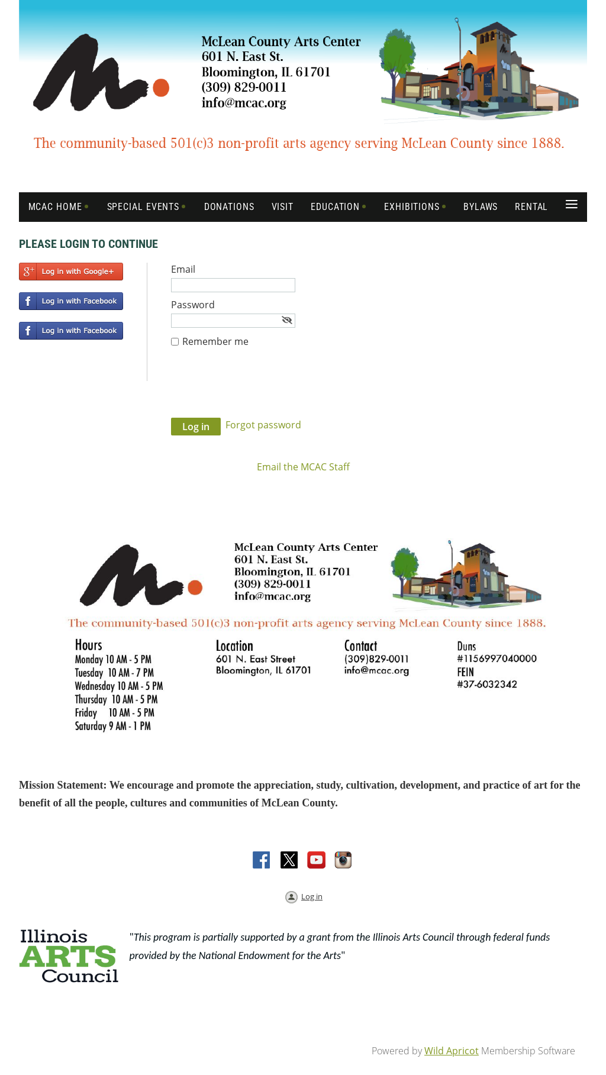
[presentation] (261, 389)
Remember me (215, 341)
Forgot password (263, 424)
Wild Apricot (451, 1050)
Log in (312, 896)
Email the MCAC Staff (303, 466)
